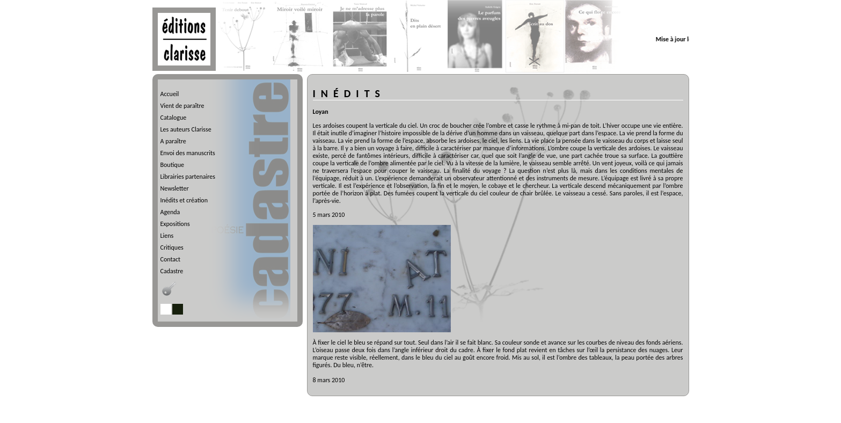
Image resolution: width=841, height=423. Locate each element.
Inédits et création (184, 200)
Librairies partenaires (187, 176)
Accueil (169, 94)
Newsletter (174, 188)
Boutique (172, 165)
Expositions (175, 224)
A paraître (173, 141)
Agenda (170, 212)
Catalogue (173, 117)
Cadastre (172, 271)
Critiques (172, 247)
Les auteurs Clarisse (185, 129)
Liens (167, 235)
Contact (170, 259)
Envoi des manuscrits (187, 153)
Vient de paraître (182, 106)
